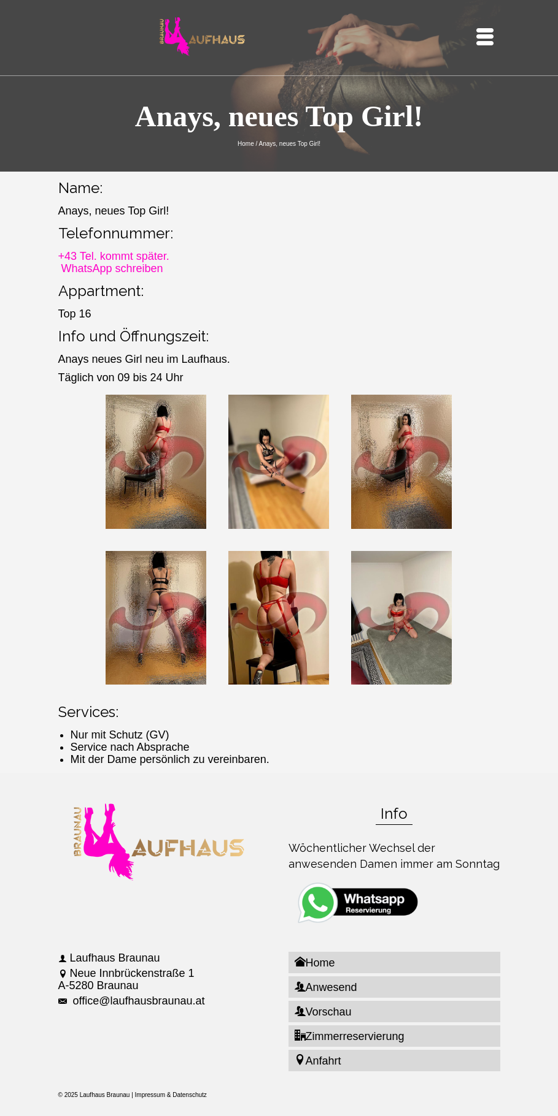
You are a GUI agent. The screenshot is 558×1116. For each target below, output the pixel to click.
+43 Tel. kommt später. (113, 256)
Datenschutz (189, 1094)
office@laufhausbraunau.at (131, 1001)
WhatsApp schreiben (112, 268)
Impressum (150, 1094)
